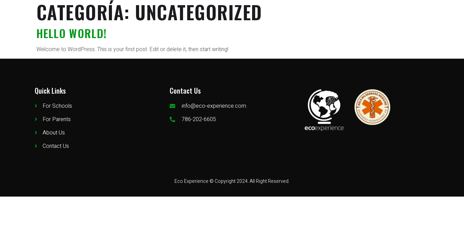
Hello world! (71, 33)
